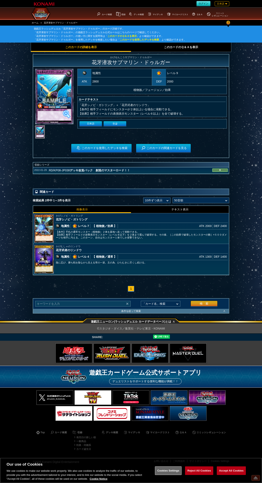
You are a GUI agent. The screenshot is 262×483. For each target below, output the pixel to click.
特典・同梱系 (83, 445)
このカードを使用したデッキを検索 (139, 39)
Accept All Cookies (231, 470)
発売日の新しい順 (86, 437)
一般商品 (81, 441)
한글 (115, 123)
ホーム (35, 22)
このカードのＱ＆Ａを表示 (122, 36)
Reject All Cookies (199, 470)
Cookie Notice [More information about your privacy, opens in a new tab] (98, 478)
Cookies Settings (168, 470)
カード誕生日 (83, 449)
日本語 (90, 123)
